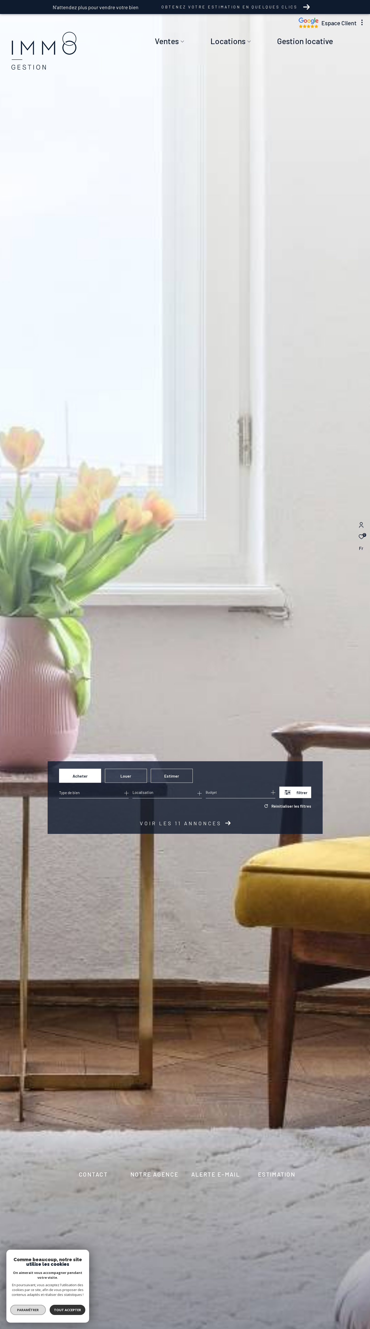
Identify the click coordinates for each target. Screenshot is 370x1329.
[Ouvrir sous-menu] (182, 41)
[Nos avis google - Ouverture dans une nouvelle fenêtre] (308, 26)
